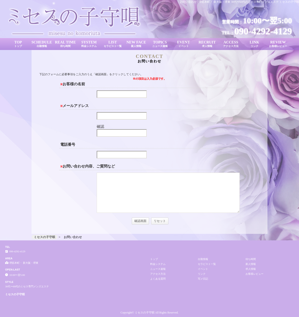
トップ (154, 259)
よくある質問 (158, 278)
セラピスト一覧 (207, 264)
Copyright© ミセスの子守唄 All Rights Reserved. (149, 312)
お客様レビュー (254, 273)
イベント (203, 268)
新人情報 (251, 264)
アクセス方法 (158, 273)
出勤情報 (203, 259)
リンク (202, 273)
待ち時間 (251, 259)
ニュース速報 (158, 268)
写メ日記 (203, 278)
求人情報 (251, 268)
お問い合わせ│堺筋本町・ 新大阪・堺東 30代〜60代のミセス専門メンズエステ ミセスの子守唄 (239, 2)
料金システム (158, 264)
